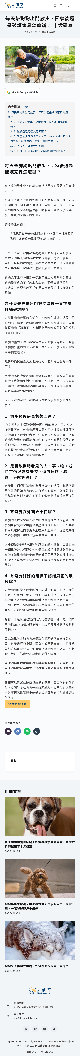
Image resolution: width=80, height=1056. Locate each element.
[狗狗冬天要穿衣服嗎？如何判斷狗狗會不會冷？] (40, 941)
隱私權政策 (47, 1052)
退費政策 (31, 1052)
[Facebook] (17, 731)
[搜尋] (67, 5)
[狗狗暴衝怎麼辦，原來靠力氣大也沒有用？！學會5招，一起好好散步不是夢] (40, 879)
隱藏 (26, 106)
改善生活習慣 (49, 31)
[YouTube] (54, 1029)
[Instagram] (44, 1029)
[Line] (27, 731)
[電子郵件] (8, 731)
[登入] (61, 5)
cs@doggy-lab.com (26, 1018)
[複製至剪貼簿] (36, 731)
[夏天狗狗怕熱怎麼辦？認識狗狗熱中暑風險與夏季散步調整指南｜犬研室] (40, 817)
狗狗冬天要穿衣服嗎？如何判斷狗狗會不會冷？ (37, 966)
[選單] (73, 5)
